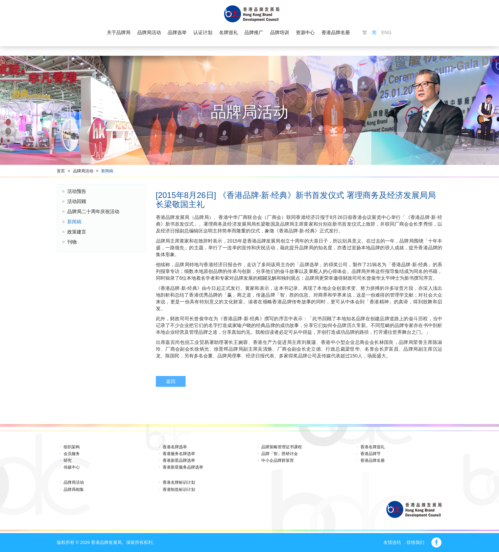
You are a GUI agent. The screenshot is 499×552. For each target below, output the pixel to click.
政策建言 (76, 231)
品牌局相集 (74, 489)
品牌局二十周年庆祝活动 (93, 211)
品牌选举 (177, 32)
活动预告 (76, 191)
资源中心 (305, 32)
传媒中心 (72, 467)
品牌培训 (279, 32)
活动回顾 (76, 201)
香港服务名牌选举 (179, 453)
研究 (68, 460)
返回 (170, 381)
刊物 (72, 242)
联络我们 (415, 542)
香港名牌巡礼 (372, 447)
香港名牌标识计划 (179, 482)
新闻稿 (107, 171)
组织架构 (72, 447)
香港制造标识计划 (179, 489)
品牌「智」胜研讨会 (279, 453)
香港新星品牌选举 (179, 460)
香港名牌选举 (175, 447)
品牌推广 (253, 32)
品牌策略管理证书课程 (281, 447)
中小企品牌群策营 (277, 460)
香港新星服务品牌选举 (183, 467)
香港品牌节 (370, 453)
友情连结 (392, 542)
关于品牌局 (118, 32)
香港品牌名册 (336, 32)
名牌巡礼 (228, 32)
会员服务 (72, 453)
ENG (386, 32)
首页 (61, 171)
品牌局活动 (149, 32)
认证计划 (202, 32)
